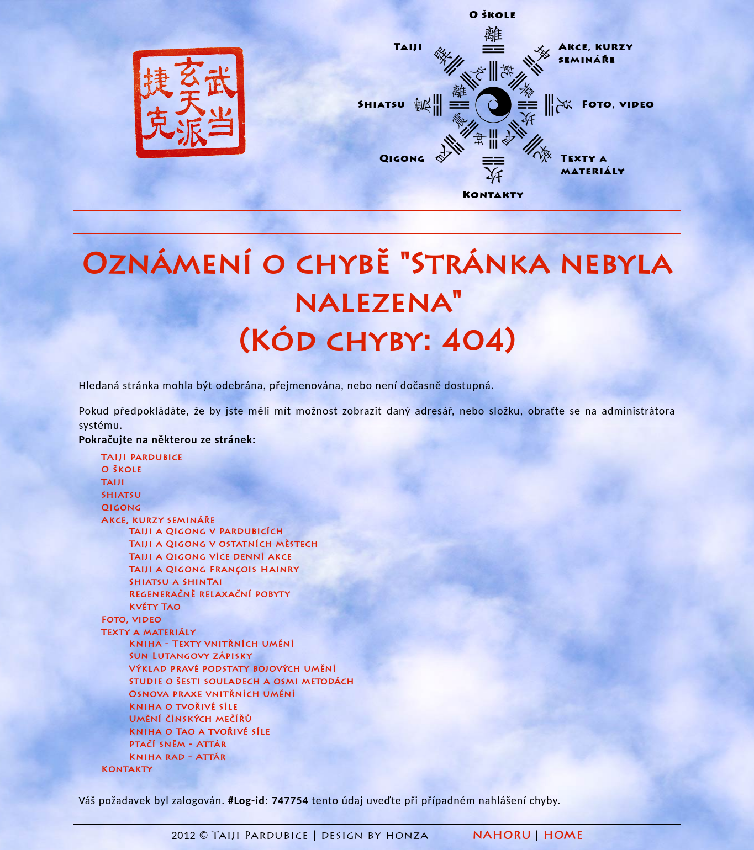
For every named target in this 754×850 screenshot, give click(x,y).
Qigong (402, 158)
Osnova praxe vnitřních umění (212, 694)
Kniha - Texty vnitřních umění (211, 644)
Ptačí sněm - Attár (177, 744)
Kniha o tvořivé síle (183, 707)
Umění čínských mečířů (190, 719)
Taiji (408, 47)
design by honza (377, 835)
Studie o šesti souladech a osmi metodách (241, 681)
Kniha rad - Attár (177, 757)
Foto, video (618, 104)
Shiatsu (381, 104)
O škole (492, 15)
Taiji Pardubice (260, 835)
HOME (563, 835)
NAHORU (501, 835)
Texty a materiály (593, 165)
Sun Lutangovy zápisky (190, 656)
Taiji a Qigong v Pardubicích (206, 531)
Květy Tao (155, 607)
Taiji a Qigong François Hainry (214, 569)
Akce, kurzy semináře (596, 53)
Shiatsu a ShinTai (176, 582)
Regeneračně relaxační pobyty (209, 594)
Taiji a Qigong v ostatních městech (223, 544)
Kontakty (493, 195)
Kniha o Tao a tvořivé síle (199, 731)
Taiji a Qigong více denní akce (210, 556)
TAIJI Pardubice (141, 457)
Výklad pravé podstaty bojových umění (232, 668)
